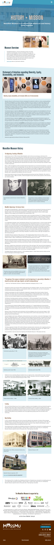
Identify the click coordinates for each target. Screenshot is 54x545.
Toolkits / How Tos (48, 540)
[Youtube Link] (50, 529)
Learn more (9, 61)
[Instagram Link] (47, 529)
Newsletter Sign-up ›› (46, 526)
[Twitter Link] (43, 529)
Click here (6, 475)
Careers (4, 540)
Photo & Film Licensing (25, 540)
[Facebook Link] (45, 529)
